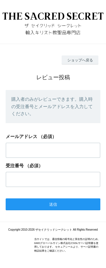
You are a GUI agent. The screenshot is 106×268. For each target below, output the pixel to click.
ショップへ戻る (80, 60)
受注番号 (15, 165)
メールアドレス (21, 136)
